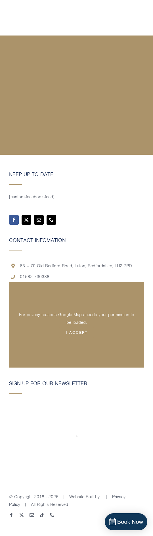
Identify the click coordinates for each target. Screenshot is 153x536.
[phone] (51, 220)
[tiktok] (42, 515)
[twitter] (26, 220)
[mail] (39, 220)
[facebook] (14, 220)
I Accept (76, 332)
